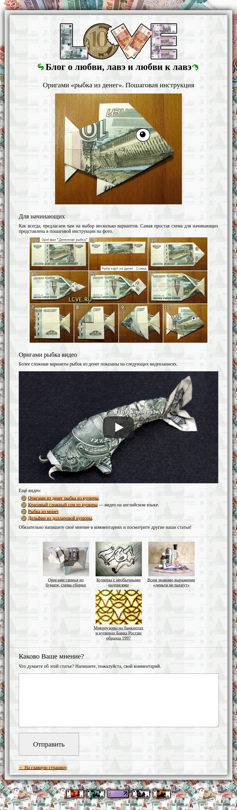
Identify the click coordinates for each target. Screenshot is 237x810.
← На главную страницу (43, 767)
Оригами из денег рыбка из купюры (63, 498)
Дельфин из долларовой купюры (60, 518)
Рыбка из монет (43, 511)
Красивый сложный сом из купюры (63, 504)
